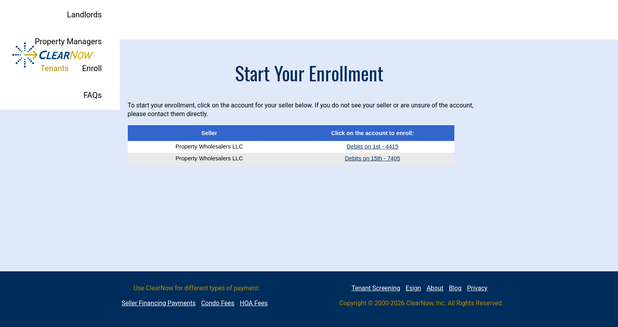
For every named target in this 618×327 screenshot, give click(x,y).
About (435, 288)
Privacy (477, 288)
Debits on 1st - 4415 (372, 146)
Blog (455, 288)
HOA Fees (254, 303)
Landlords (317, 19)
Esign (413, 288)
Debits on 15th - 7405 (372, 158)
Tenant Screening (375, 288)
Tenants (443, 19)
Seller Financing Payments (158, 303)
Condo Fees (217, 303)
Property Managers (382, 19)
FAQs (513, 19)
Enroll (480, 19)
